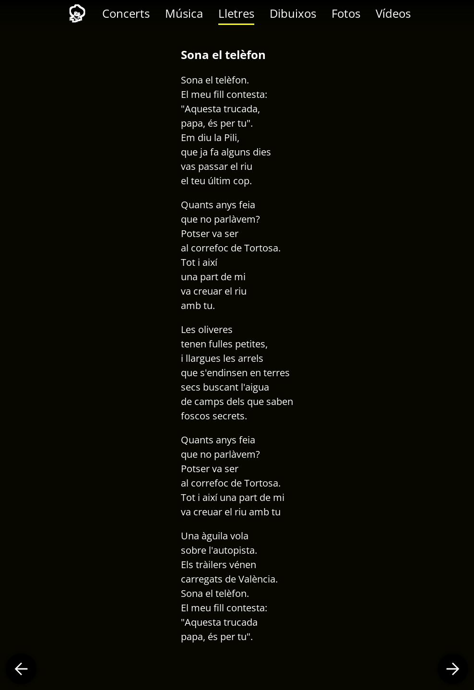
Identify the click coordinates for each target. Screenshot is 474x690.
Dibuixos (293, 13)
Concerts (126, 13)
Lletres (236, 13)
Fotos (346, 13)
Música (184, 13)
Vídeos (393, 13)
